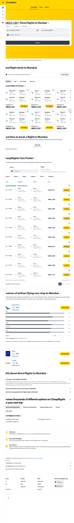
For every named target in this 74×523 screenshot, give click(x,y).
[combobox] (30, 26)
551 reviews (19, 334)
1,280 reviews (20, 288)
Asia (14, 60)
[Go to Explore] (3, 18)
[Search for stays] (3, 11)
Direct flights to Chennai (46, 398)
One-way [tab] (36, 81)
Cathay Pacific (20, 283)
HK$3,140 (16, 22)
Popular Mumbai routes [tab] (51, 385)
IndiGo (18, 329)
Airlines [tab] (62, 385)
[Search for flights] (3, 7)
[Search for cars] (3, 14)
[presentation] (53, 23)
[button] (3, 2)
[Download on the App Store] (60, 466)
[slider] (68, 172)
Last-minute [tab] (28, 81)
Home (9, 60)
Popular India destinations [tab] (17, 385)
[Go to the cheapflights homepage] (12, 2)
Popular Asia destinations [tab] (34, 385)
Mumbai (22, 60)
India (18, 60)
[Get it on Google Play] (60, 462)
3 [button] (66, 262)
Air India (18, 339)
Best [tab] (20, 81)
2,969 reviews (20, 344)
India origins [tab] (13, 389)
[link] (65, 286)
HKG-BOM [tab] (40, 145)
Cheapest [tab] (12, 81)
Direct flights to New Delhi (16, 398)
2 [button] (63, 262)
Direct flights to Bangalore (16, 400)
